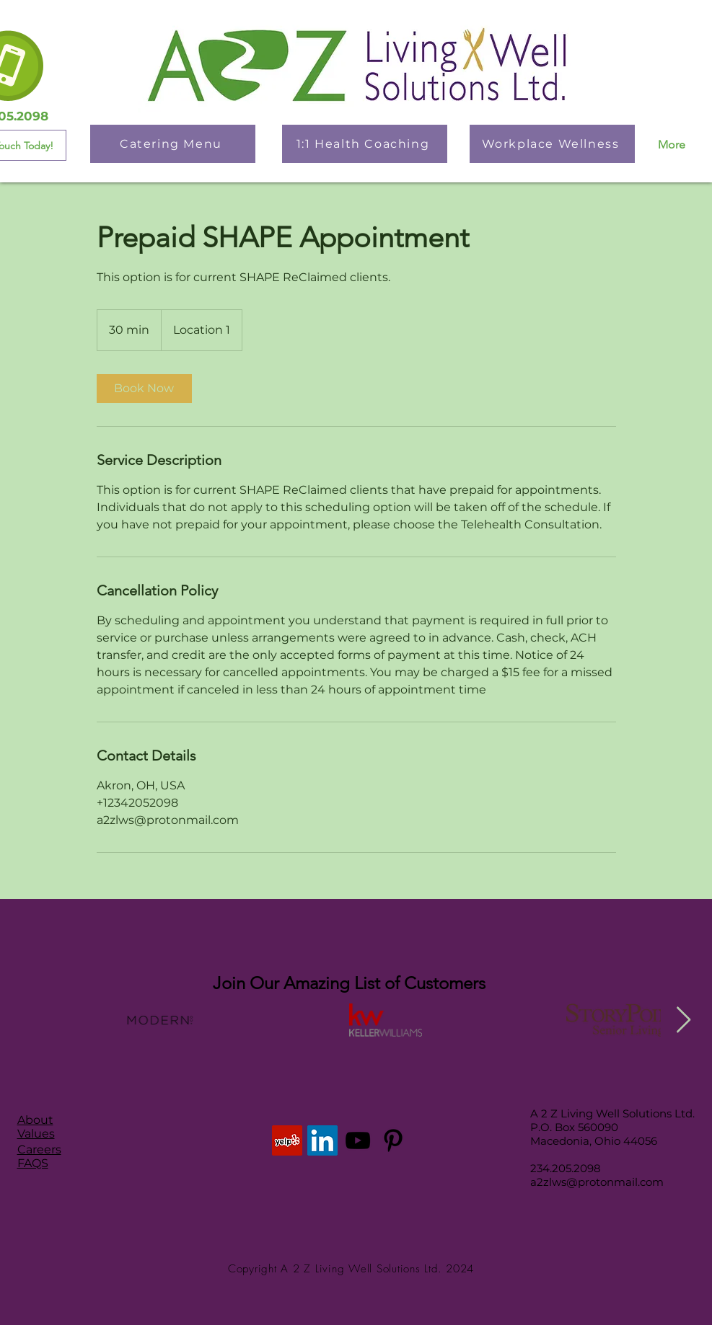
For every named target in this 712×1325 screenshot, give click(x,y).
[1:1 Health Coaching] (364, 144)
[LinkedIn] (322, 1140)
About (35, 1120)
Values (36, 1133)
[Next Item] (683, 1020)
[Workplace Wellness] (552, 144)
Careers (39, 1149)
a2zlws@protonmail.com (597, 1182)
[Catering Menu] (172, 144)
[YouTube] (358, 1140)
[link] (144, 388)
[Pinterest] (393, 1140)
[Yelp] (287, 1140)
